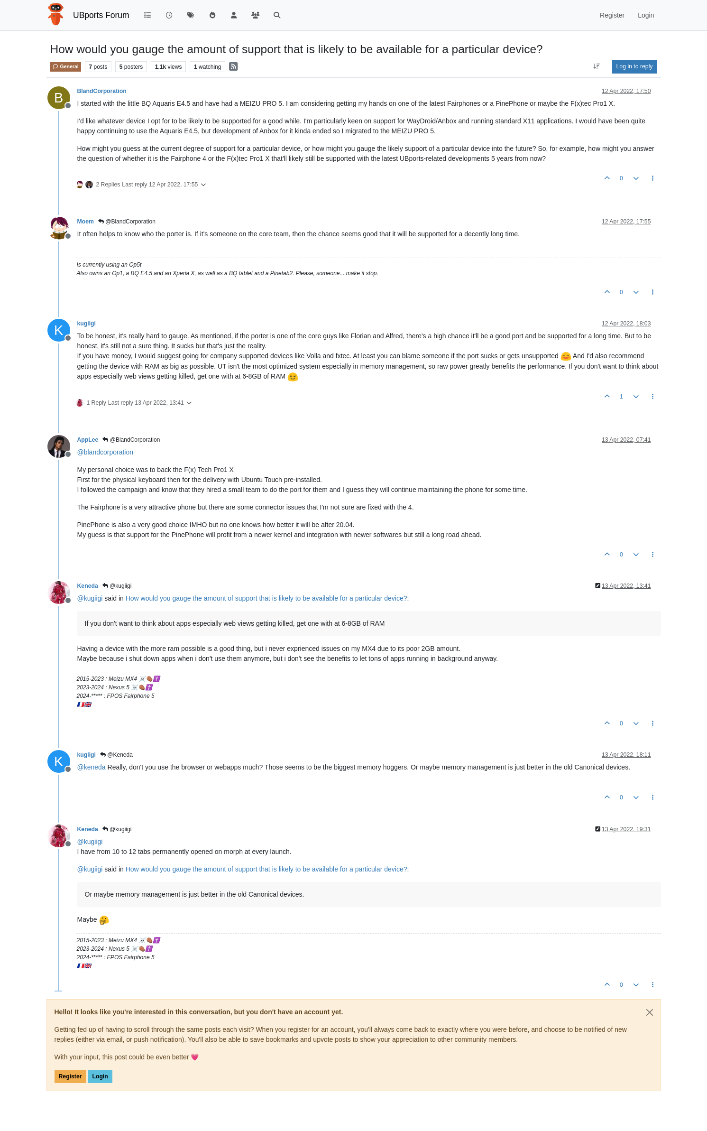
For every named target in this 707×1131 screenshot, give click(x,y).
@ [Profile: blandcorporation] (105, 452)
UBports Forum (101, 15)
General (66, 66)
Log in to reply (634, 66)
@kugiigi (117, 586)
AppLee (88, 439)
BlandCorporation (102, 91)
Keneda (87, 586)
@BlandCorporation (127, 221)
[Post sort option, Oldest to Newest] (596, 66)
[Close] (650, 1012)
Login (100, 1076)
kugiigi (86, 323)
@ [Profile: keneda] (91, 767)
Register (70, 1076)
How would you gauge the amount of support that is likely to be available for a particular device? (266, 598)
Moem (85, 221)
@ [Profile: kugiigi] (90, 598)
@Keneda (116, 754)
